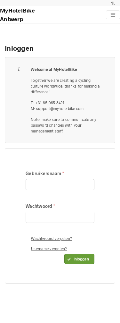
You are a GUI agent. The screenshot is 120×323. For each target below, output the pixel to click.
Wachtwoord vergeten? (51, 238)
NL (113, 3)
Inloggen (81, 259)
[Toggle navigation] (113, 14)
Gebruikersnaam (44, 173)
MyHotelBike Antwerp (17, 14)
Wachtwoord (39, 206)
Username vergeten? (49, 248)
